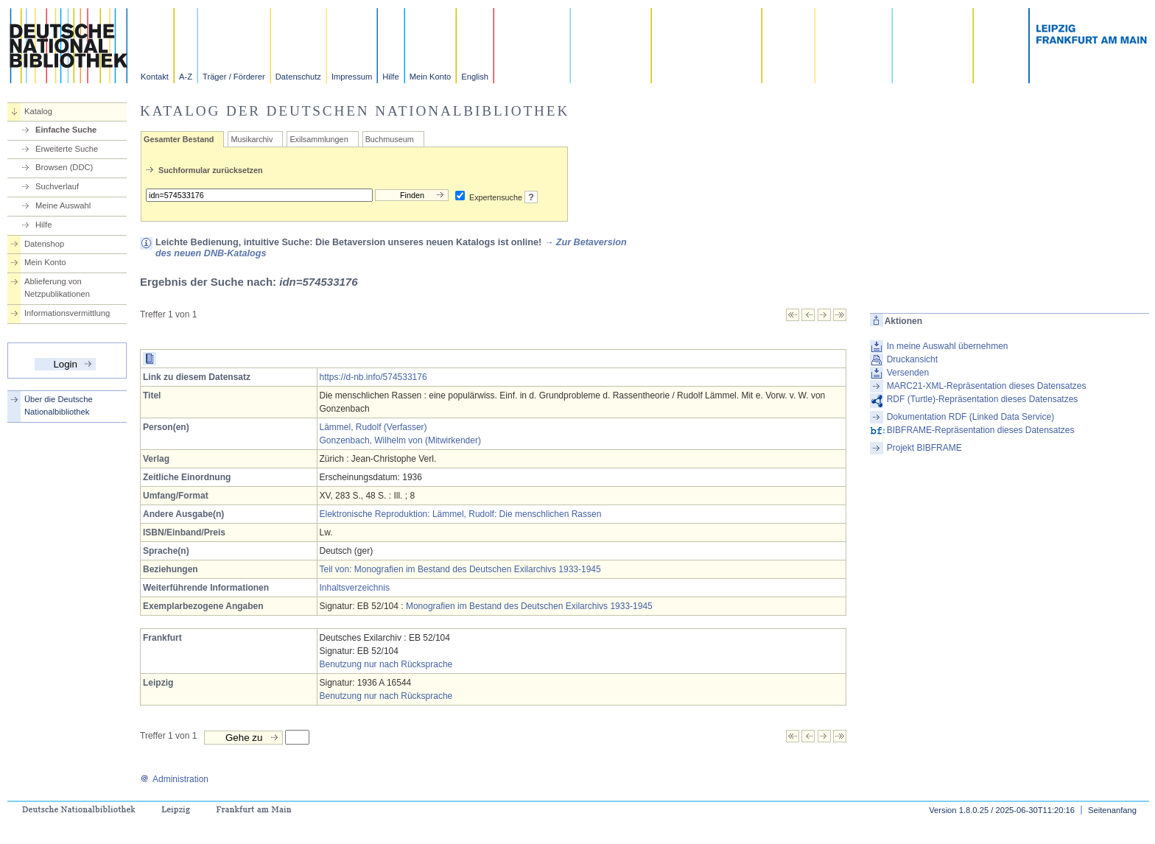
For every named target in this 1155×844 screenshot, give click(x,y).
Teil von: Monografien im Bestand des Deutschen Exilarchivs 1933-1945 (460, 569)
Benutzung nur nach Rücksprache (386, 664)
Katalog (38, 111)
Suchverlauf (57, 186)
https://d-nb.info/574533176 (373, 377)
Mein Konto (431, 76)
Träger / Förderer (234, 76)
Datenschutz (298, 76)
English (474, 76)
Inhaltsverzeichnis (355, 588)
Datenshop (44, 243)
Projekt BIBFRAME (924, 448)
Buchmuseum (389, 139)
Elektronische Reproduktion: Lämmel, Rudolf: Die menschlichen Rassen (461, 514)
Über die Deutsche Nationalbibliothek (58, 405)
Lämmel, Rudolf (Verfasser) (373, 427)
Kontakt (155, 76)
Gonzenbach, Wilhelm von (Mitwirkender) (400, 440)
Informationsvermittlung (67, 313)
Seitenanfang (1112, 810)
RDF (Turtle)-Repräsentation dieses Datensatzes (982, 399)
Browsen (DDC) (64, 167)
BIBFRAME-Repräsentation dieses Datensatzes (981, 430)
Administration (174, 779)
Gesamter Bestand (179, 139)
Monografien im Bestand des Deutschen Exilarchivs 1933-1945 (529, 606)
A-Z (185, 76)
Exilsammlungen (318, 139)
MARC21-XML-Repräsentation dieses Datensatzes (986, 386)
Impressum (351, 76)
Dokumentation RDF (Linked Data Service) (970, 417)
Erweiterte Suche (66, 148)
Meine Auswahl (63, 205)
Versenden (908, 373)
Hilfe (390, 76)
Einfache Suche (65, 129)
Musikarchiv (252, 139)
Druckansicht (912, 359)
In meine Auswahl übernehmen (947, 346)
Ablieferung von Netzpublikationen (57, 287)
